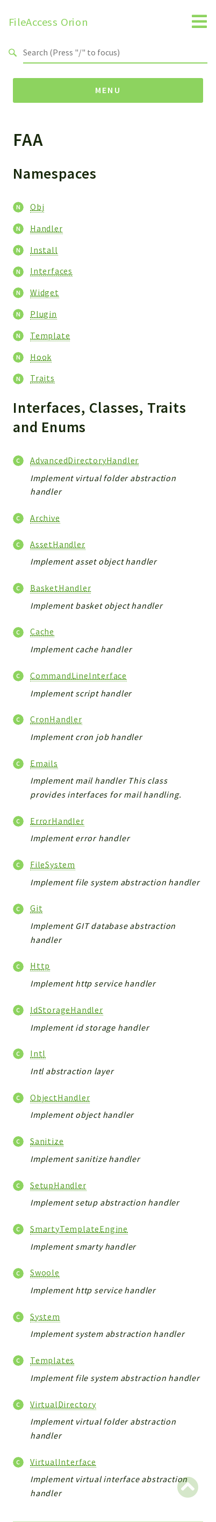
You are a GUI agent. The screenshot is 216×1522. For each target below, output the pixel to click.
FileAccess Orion (48, 22)
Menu (108, 89)
